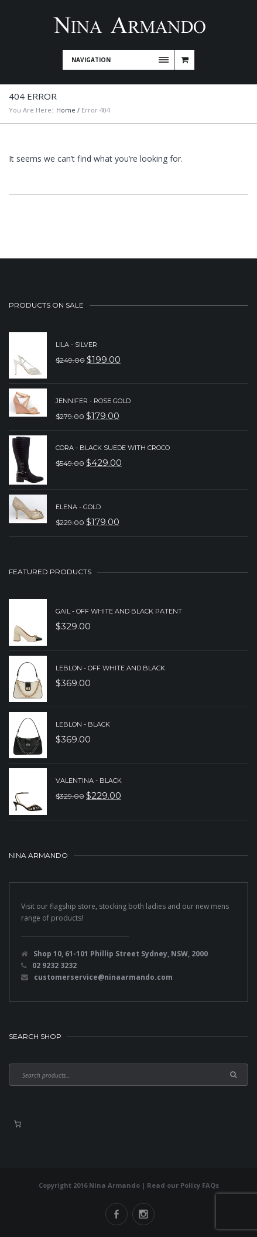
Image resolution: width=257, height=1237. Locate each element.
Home (66, 109)
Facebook (116, 1214)
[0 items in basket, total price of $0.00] (17, 1124)
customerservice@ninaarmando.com (103, 977)
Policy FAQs (199, 1185)
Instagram (143, 1214)
